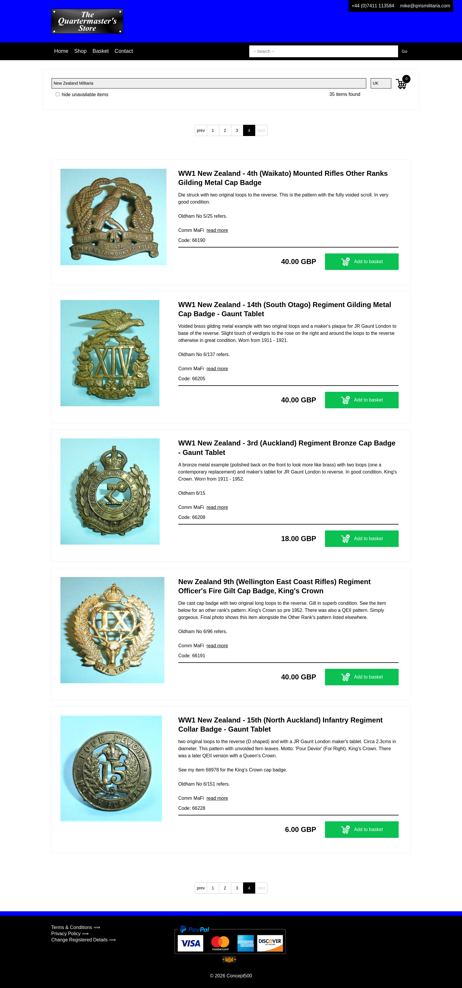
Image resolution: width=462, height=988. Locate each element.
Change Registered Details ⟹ (83, 939)
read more (217, 230)
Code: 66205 (191, 378)
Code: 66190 (191, 240)
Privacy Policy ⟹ (70, 933)
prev (201, 130)
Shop (80, 51)
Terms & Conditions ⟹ (75, 927)
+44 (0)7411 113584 (373, 5)
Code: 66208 (191, 517)
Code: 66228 (191, 808)
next (261, 130)
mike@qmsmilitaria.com (425, 5)
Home (61, 51)
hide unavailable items (82, 94)
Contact (124, 51)
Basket (101, 51)
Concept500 (239, 975)
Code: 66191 (191, 655)
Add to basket (362, 261)
